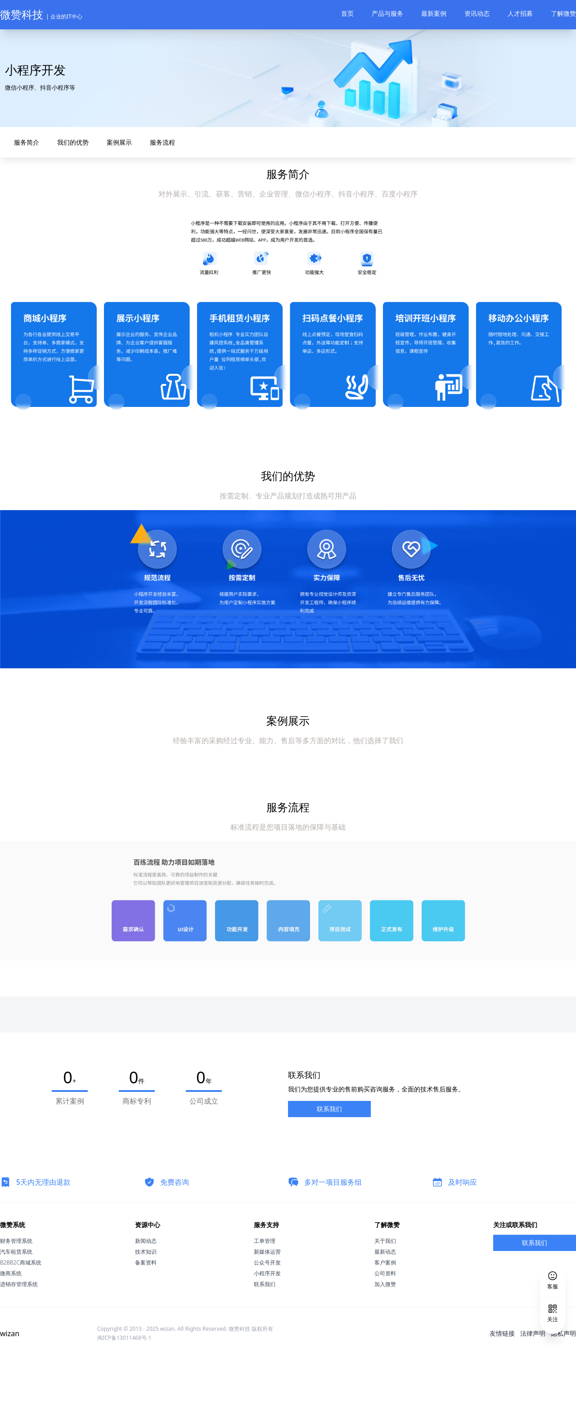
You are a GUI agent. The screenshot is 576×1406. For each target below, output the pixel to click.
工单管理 (264, 1287)
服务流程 (157, 188)
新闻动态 (146, 1287)
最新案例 (433, 13)
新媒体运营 (267, 1298)
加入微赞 (385, 1330)
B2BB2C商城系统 (20, 1309)
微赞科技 (41, 14)
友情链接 (502, 1379)
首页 (347, 13)
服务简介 (21, 188)
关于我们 (385, 1287)
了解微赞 (563, 13)
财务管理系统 (16, 1287)
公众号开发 (267, 1309)
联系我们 (329, 1155)
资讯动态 (477, 13)
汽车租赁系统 (16, 1298)
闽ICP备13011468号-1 (124, 1384)
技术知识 (146, 1298)
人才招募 (520, 13)
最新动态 (385, 1298)
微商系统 (11, 1320)
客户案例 (385, 1309)
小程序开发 (267, 1320)
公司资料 (385, 1320)
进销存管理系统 (19, 1330)
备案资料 (146, 1309)
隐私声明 (563, 1379)
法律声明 (532, 1379)
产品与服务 (387, 13)
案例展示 (114, 188)
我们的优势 (68, 188)
